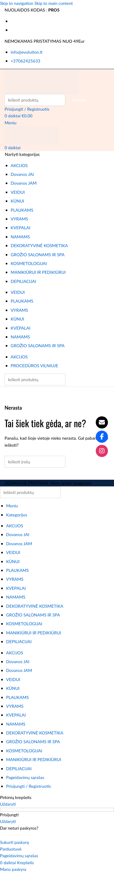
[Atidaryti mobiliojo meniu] (10, 122)
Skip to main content (53, 3)
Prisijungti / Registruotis (28, 786)
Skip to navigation (17, 3)
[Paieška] (35, 100)
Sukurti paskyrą (14, 842)
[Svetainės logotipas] (42, 80)
